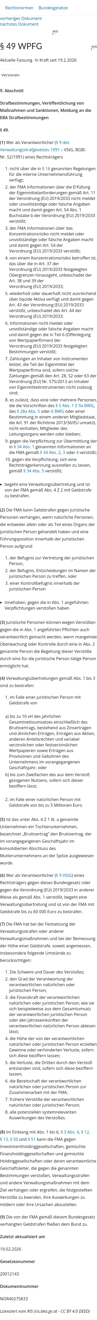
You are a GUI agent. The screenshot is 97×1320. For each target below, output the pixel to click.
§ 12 (85, 1132)
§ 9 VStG (64, 875)
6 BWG (57, 411)
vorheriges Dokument (21, 18)
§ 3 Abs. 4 (70, 1132)
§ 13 (4, 1139)
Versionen (10, 74)
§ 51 (32, 1139)
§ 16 (46, 168)
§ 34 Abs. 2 (50, 452)
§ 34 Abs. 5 (34, 471)
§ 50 (14, 1139)
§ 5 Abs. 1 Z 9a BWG (75, 405)
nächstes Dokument (19, 24)
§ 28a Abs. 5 (28, 411)
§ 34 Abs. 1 (24, 447)
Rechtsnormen (19, 8)
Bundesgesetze (53, 8)
